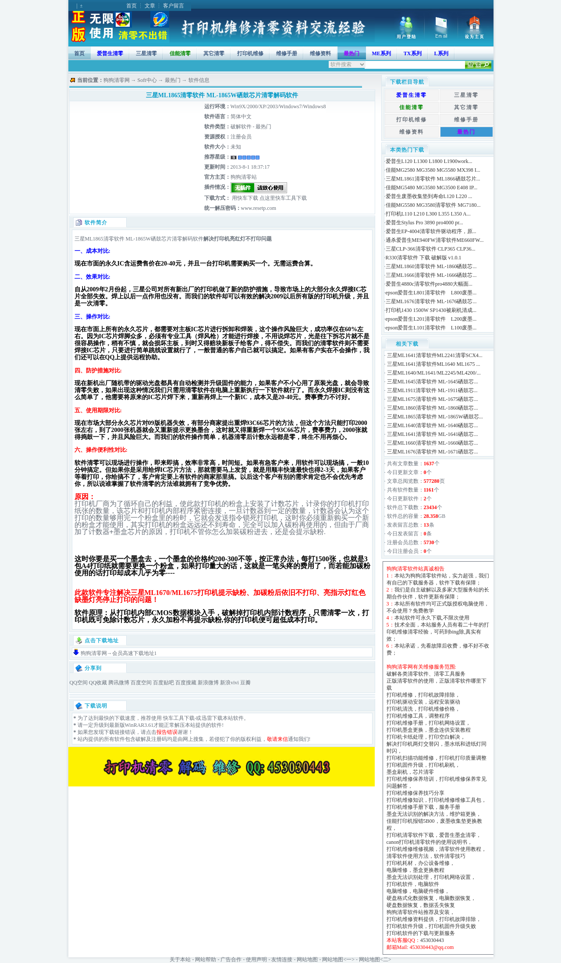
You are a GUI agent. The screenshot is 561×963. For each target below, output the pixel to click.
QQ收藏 (98, 683)
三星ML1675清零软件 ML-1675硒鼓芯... (432, 399)
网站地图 (307, 959)
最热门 (173, 80)
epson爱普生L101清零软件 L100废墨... (431, 328)
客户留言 (173, 6)
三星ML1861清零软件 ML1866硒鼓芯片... (433, 179)
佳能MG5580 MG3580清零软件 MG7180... (433, 205)
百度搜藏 (185, 683)
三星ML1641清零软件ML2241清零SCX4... (435, 355)
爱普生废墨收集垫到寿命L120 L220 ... (429, 196)
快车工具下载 (178, 718)
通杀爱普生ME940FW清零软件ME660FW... (435, 240)
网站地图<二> (375, 959)
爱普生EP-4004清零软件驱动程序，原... (431, 231)
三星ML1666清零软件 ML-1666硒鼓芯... (431, 275)
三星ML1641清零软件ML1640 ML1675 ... (433, 364)
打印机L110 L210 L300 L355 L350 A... (428, 214)
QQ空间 (79, 683)
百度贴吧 (163, 683)
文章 (150, 6)
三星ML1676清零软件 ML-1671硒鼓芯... (432, 452)
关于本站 (180, 959)
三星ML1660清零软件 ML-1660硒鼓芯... (432, 443)
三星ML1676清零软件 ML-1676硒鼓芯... (431, 301)
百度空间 (141, 683)
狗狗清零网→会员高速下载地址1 (119, 653)
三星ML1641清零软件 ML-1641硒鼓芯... (432, 434)
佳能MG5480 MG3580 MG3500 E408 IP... (432, 187)
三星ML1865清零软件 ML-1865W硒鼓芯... (435, 417)
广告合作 (230, 959)
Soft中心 (147, 80)
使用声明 (256, 959)
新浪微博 (208, 683)
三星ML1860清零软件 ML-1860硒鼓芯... (431, 266)
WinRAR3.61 (139, 725)
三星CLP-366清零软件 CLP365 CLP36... (431, 249)
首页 (131, 6)
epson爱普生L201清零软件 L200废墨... (431, 319)
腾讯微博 (118, 683)
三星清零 (146, 53)
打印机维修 (250, 53)
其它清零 (213, 53)
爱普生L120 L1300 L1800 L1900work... (429, 161)
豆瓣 (245, 683)
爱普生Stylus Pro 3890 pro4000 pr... (424, 223)
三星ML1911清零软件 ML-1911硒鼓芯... (432, 390)
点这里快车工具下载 (282, 198)
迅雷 (207, 718)
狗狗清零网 (116, 80)
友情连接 (281, 959)
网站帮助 (205, 959)
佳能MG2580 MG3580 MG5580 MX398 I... (433, 170)
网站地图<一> (338, 959)
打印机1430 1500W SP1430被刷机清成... (431, 310)
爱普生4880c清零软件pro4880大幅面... (429, 284)
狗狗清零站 (244, 177)
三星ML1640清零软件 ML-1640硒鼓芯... (432, 425)
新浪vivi (229, 683)
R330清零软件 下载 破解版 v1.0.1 (424, 258)
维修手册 (286, 53)
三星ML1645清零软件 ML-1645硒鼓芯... (432, 382)
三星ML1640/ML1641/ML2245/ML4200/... (434, 373)
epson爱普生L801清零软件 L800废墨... (431, 293)
